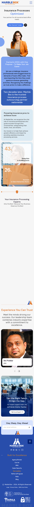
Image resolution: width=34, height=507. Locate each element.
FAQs (17, 476)
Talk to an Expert (17, 412)
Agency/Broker (17, 460)
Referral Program (17, 474)
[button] (19, 371)
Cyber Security (17, 468)
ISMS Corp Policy (23, 487)
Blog (17, 479)
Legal (7, 487)
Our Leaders (17, 471)
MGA (17, 465)
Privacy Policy (14, 487)
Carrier (17, 462)
